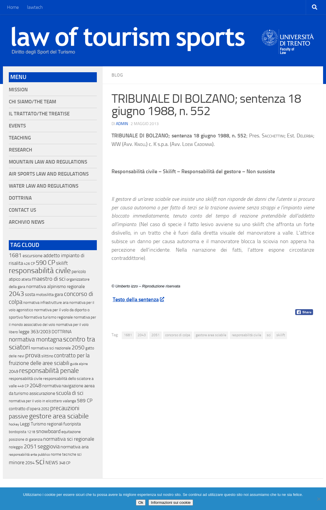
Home (13, 7)
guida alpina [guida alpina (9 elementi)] (79, 364)
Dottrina (20, 198)
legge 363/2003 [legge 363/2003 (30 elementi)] (35, 331)
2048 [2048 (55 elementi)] (35, 386)
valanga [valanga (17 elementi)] (69, 400)
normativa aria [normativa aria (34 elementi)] (74, 447)
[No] (319, 499)
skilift (280, 335)
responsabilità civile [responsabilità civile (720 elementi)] (40, 270)
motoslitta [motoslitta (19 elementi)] (45, 294)
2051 (155, 335)
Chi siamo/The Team (32, 102)
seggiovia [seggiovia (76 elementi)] (49, 446)
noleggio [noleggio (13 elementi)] (16, 447)
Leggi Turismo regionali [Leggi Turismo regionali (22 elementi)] (41, 424)
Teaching (20, 138)
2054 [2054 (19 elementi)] (30, 462)
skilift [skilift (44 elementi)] (62, 263)
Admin (122, 123)
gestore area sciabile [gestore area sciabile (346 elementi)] (59, 416)
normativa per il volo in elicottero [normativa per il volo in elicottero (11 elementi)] (35, 401)
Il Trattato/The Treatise (39, 114)
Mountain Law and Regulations (48, 162)
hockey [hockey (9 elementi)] (14, 424)
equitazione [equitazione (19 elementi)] (71, 431)
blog (117, 75)
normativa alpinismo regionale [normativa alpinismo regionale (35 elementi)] (55, 286)
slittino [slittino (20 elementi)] (47, 356)
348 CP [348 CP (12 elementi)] (64, 463)
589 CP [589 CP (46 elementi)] (84, 400)
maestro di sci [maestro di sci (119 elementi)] (48, 278)
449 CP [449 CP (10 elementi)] (23, 386)
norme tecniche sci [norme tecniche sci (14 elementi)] (66, 454)
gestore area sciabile (211, 335)
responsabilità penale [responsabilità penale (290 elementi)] (49, 371)
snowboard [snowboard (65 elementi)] (48, 431)
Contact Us (22, 210)
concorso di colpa (177, 335)
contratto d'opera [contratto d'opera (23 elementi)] (24, 408)
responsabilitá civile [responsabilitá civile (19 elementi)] (25, 378)
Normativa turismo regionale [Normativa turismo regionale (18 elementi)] (48, 317)
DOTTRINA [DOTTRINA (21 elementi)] (62, 331)
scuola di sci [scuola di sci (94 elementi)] (69, 393)
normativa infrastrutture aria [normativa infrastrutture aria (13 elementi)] (45, 302)
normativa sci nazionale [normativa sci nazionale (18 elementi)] (51, 348)
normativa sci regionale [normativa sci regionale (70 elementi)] (68, 439)
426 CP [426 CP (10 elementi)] (29, 264)
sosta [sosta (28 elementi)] (30, 294)
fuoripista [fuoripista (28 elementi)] (72, 424)
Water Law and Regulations (43, 186)
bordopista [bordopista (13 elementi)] (17, 432)
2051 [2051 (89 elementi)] (30, 446)
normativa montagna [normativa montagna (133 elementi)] (35, 339)
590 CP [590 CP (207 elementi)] (45, 263)
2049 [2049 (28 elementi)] (13, 371)
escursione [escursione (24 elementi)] (33, 255)
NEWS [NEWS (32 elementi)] (51, 462)
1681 (128, 335)
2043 (142, 335)
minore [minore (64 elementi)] (16, 462)
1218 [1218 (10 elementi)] (31, 432)
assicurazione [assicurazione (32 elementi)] (42, 393)
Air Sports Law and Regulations (49, 174)
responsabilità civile (246, 335)
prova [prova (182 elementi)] (32, 355)
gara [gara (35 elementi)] (59, 294)
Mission (18, 89)
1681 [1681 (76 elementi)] (15, 255)
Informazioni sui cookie (171, 502)
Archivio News (26, 222)
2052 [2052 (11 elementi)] (45, 409)
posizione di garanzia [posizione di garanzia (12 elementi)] (25, 439)
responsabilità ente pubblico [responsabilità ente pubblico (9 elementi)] (29, 454)
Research (20, 150)
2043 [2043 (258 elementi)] (16, 294)
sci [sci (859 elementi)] (40, 461)
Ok (140, 502)
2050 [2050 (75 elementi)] (78, 347)
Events (17, 126)
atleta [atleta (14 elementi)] (26, 279)
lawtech (35, 7)
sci (269, 335)
